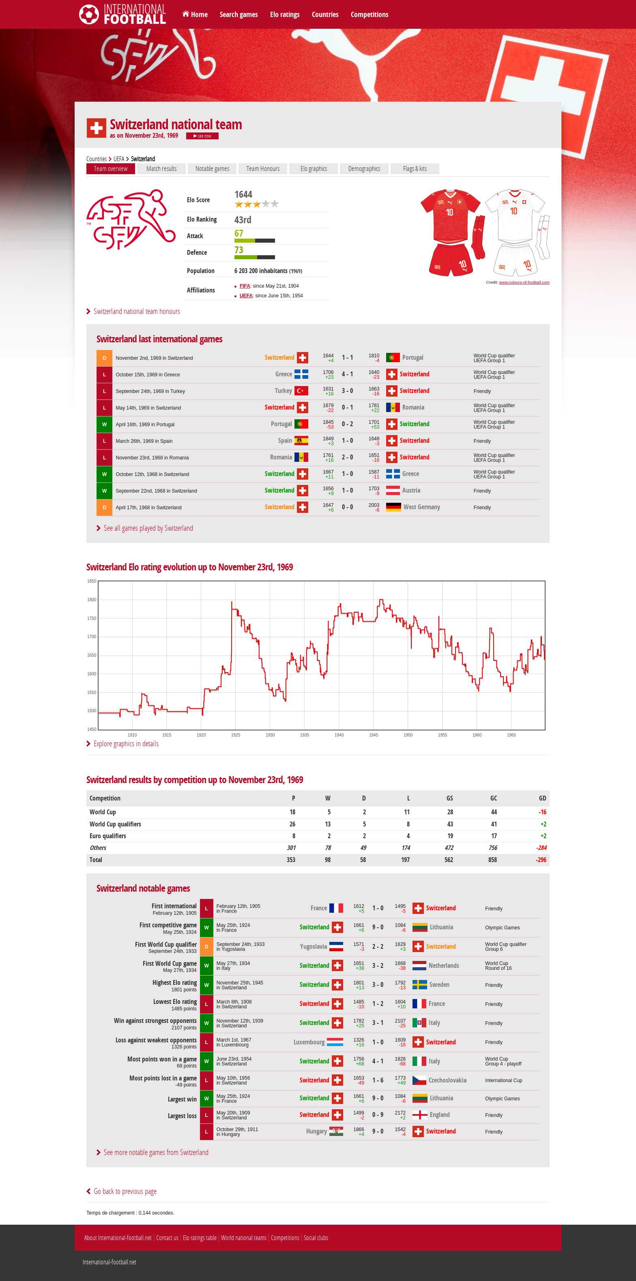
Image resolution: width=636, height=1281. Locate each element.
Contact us (167, 1238)
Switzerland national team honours (137, 311)
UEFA (119, 159)
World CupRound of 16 (498, 966)
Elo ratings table (200, 1238)
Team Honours (263, 168)
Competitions (370, 14)
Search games (239, 14)
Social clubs (316, 1238)
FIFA (245, 286)
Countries (325, 14)
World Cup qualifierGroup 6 (505, 947)
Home (199, 14)
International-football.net (109, 1262)
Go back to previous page (125, 1191)
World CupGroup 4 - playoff (503, 1061)
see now (202, 136)
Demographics (364, 168)
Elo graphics (314, 168)
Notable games (212, 168)
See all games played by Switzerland (148, 528)
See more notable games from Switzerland (156, 1152)
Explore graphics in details (126, 743)
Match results (161, 168)
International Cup (503, 1080)
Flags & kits (415, 168)
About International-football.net (118, 1238)
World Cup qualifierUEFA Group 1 (494, 358)
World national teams (243, 1238)
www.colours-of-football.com (524, 282)
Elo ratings (285, 14)
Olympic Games (502, 928)
